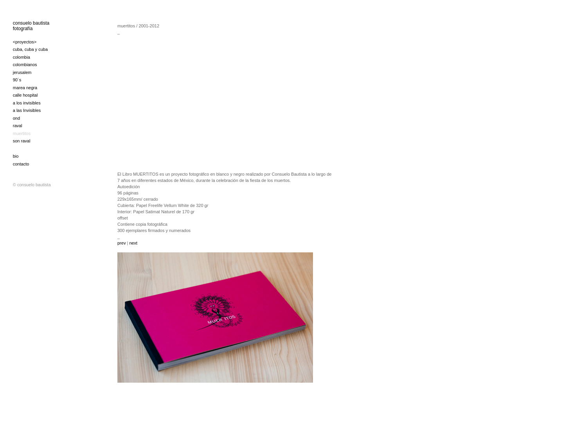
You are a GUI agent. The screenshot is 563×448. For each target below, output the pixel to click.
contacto (21, 164)
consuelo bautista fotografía (31, 25)
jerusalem (22, 72)
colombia (21, 57)
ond (16, 118)
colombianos (25, 64)
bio (16, 156)
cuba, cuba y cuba (30, 49)
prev (122, 243)
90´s (17, 79)
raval (17, 125)
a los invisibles (27, 103)
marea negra (25, 87)
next (132, 243)
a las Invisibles (27, 110)
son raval (22, 141)
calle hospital (25, 95)
